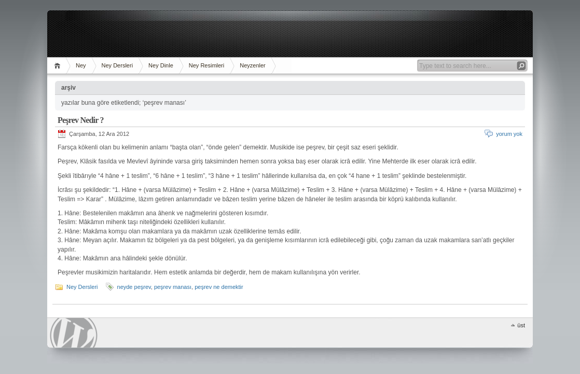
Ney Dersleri (117, 65)
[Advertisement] (290, 33)
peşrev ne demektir (219, 287)
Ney (81, 65)
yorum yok (509, 134)
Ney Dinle (160, 65)
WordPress (74, 333)
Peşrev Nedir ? (81, 120)
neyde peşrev (134, 287)
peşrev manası (172, 287)
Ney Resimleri (206, 65)
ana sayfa (59, 66)
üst (521, 325)
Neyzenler (253, 65)
